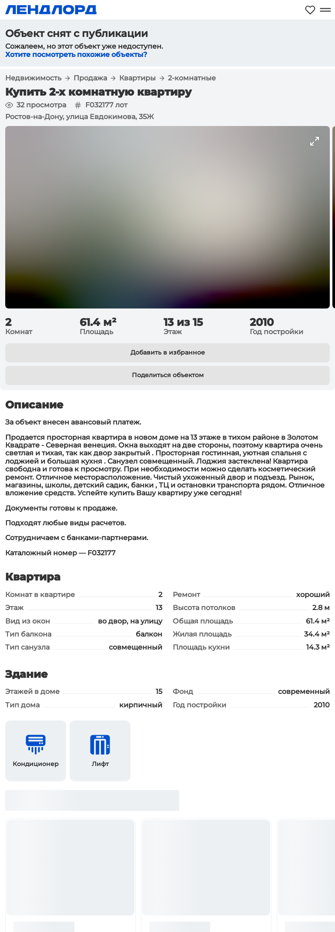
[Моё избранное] (310, 10)
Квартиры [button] (137, 78)
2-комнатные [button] (192, 78)
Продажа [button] (90, 78)
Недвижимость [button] (33, 78)
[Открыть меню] (325, 10)
